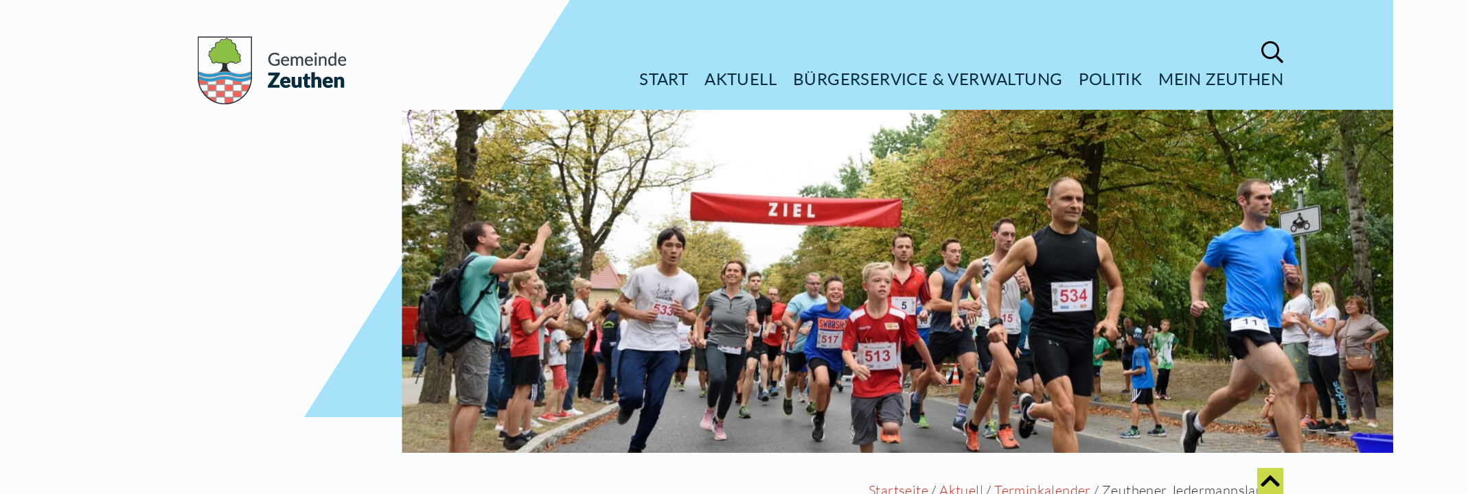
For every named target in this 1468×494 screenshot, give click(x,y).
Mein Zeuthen (1220, 79)
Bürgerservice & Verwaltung (927, 79)
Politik (1110, 79)
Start (663, 79)
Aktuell (740, 79)
